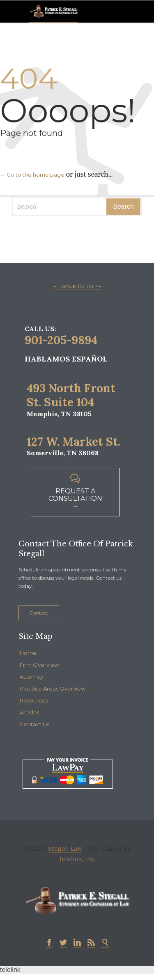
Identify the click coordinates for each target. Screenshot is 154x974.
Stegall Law (65, 848)
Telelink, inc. (77, 859)
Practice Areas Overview (52, 688)
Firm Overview (39, 664)
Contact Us (34, 724)
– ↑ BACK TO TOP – (77, 286)
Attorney (31, 676)
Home (28, 652)
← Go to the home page (32, 174)
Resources (34, 700)
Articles (29, 712)
